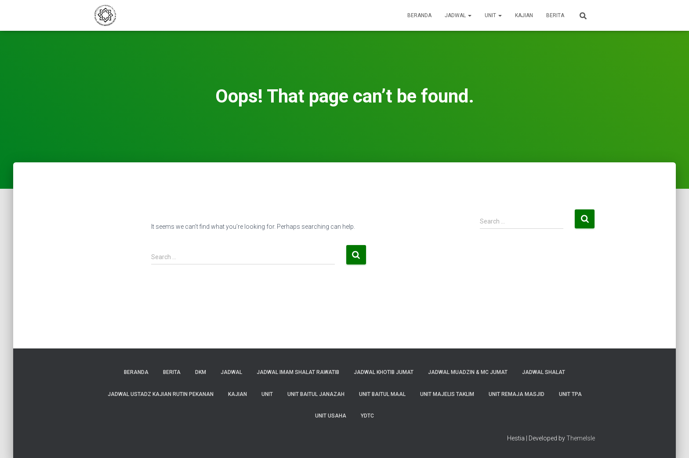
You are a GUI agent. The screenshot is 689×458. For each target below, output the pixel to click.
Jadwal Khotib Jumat (383, 372)
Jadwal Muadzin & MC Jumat (468, 372)
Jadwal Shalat (543, 372)
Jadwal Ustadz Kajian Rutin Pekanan (161, 394)
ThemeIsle (580, 438)
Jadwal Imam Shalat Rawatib (298, 372)
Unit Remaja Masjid (516, 394)
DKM (200, 372)
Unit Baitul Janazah (315, 394)
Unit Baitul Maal (382, 394)
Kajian (524, 15)
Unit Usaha (330, 416)
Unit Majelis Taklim (447, 394)
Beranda (419, 15)
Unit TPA (570, 394)
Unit (493, 15)
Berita (555, 15)
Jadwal (458, 15)
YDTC (367, 416)
